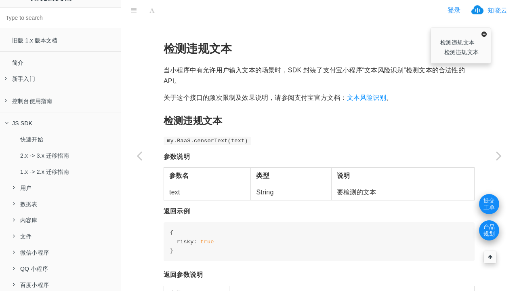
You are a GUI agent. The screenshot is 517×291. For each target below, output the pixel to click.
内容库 (25, 220)
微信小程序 (31, 252)
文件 (22, 236)
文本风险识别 (366, 77)
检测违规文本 (457, 42)
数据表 (25, 204)
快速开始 (31, 139)
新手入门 (20, 79)
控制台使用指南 (28, 101)
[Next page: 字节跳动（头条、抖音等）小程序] (499, 155)
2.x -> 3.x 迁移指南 (44, 155)
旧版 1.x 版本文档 (35, 40)
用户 (22, 188)
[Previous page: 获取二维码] (139, 155)
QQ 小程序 (30, 269)
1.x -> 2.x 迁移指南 (44, 172)
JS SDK (18, 123)
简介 (17, 62)
